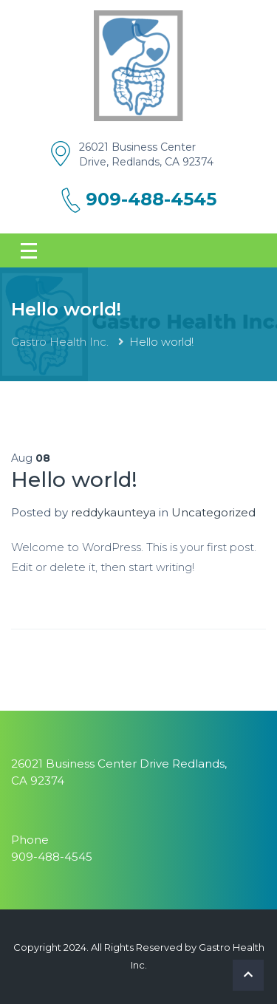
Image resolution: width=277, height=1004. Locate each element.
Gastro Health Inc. (61, 342)
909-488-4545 (151, 199)
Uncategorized (213, 512)
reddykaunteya (113, 512)
